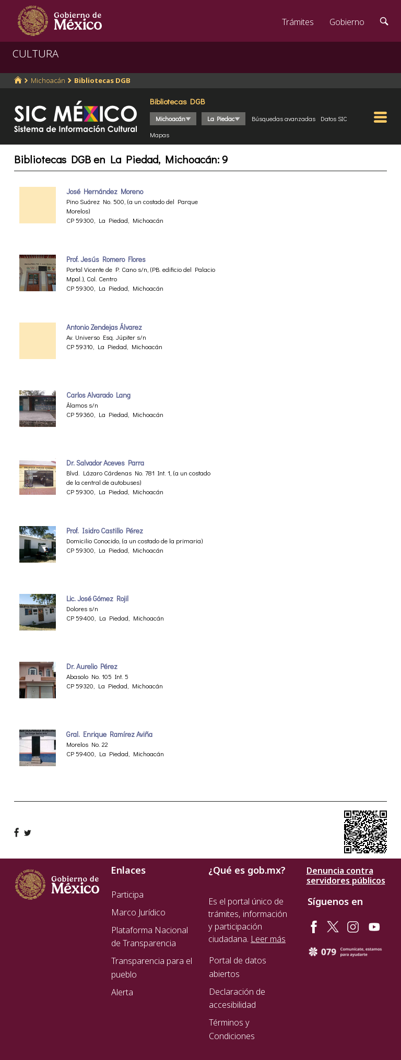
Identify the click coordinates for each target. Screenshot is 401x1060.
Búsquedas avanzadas (283, 118)
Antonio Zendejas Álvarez (104, 327)
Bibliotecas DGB (102, 80)
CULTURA (35, 53)
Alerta (122, 992)
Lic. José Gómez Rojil (97, 598)
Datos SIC (334, 118)
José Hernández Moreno (104, 191)
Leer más (268, 939)
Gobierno (346, 22)
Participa (127, 894)
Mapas (159, 134)
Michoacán (48, 80)
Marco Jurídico (138, 912)
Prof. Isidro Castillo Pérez (104, 530)
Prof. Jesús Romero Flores (106, 259)
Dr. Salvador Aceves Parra (105, 463)
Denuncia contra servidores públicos (345, 876)
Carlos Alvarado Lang (98, 395)
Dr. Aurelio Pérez (91, 666)
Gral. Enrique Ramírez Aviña (109, 734)
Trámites (298, 22)
